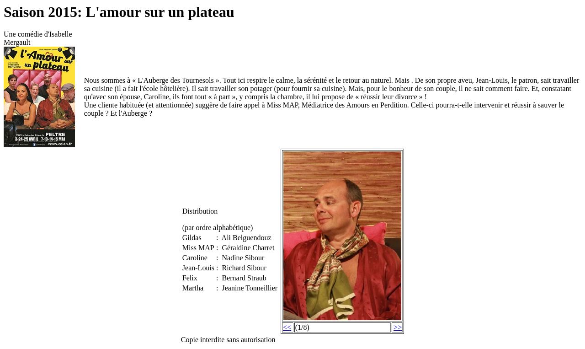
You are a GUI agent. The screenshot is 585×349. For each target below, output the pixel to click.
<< (287, 327)
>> (398, 327)
